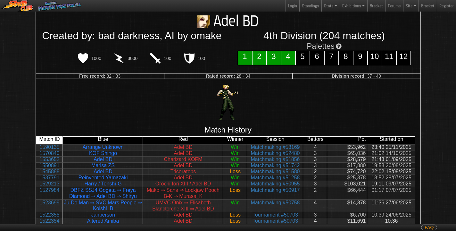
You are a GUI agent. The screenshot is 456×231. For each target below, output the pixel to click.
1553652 (49, 159)
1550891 (49, 165)
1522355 (49, 215)
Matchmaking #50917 (275, 190)
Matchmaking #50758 (275, 202)
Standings (310, 7)
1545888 (49, 171)
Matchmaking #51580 (275, 171)
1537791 (49, 177)
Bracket (376, 6)
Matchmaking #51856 (275, 159)
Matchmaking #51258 (275, 177)
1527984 (49, 190)
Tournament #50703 (275, 215)
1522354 (49, 221)
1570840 (49, 153)
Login (292, 6)
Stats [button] (329, 6)
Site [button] (409, 6)
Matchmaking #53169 (275, 147)
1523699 (49, 202)
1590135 (49, 147)
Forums (394, 6)
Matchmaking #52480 (275, 153)
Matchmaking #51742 (275, 165)
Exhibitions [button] (351, 6)
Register (446, 6)
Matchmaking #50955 (275, 183)
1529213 (49, 183)
